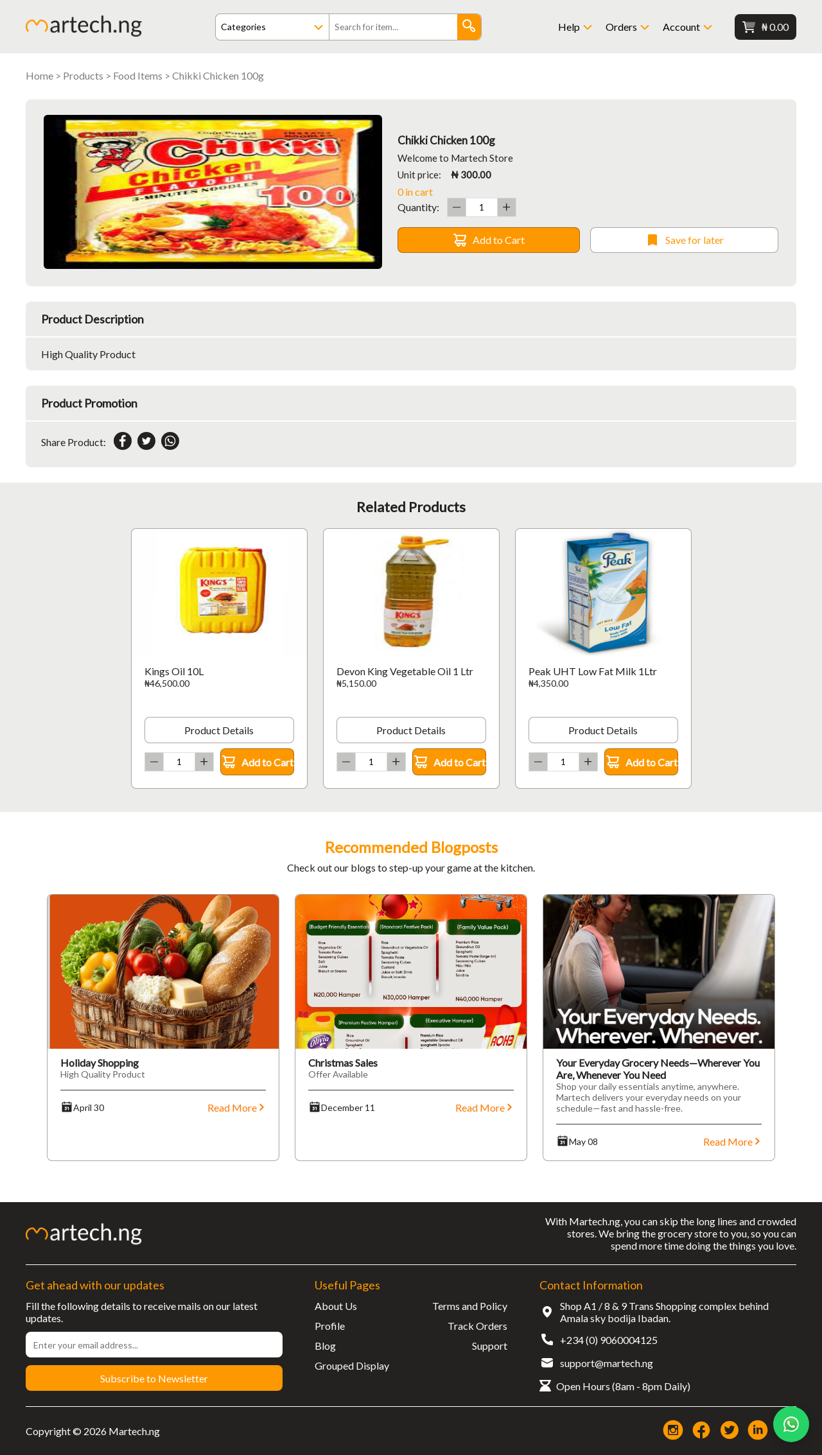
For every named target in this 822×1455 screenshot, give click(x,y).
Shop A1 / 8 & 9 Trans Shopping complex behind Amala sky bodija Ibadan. (664, 1312)
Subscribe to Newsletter (154, 1378)
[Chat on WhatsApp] (791, 1424)
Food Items (137, 75)
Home (39, 75)
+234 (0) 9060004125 (609, 1340)
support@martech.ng (606, 1363)
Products (83, 75)
